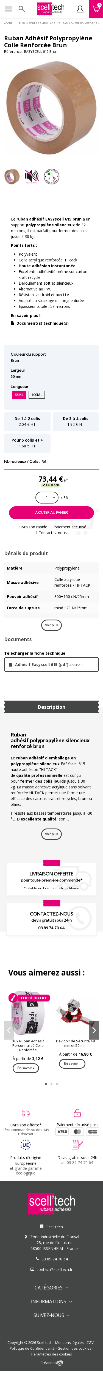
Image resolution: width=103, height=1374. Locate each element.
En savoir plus (26, 315)
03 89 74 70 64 (51, 927)
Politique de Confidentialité (32, 1348)
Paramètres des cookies (51, 1354)
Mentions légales (69, 1342)
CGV (90, 1342)
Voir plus (51, 625)
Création (51, 1362)
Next (94, 1030)
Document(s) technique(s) (40, 323)
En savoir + (25, 1068)
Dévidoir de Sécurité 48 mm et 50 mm (75, 1043)
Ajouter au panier (51, 512)
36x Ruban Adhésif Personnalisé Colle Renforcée (28, 1045)
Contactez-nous (51, 532)
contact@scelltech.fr (55, 1269)
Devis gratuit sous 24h (77, 1157)
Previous (9, 1030)
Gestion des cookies (74, 1348)
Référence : (13, 51)
